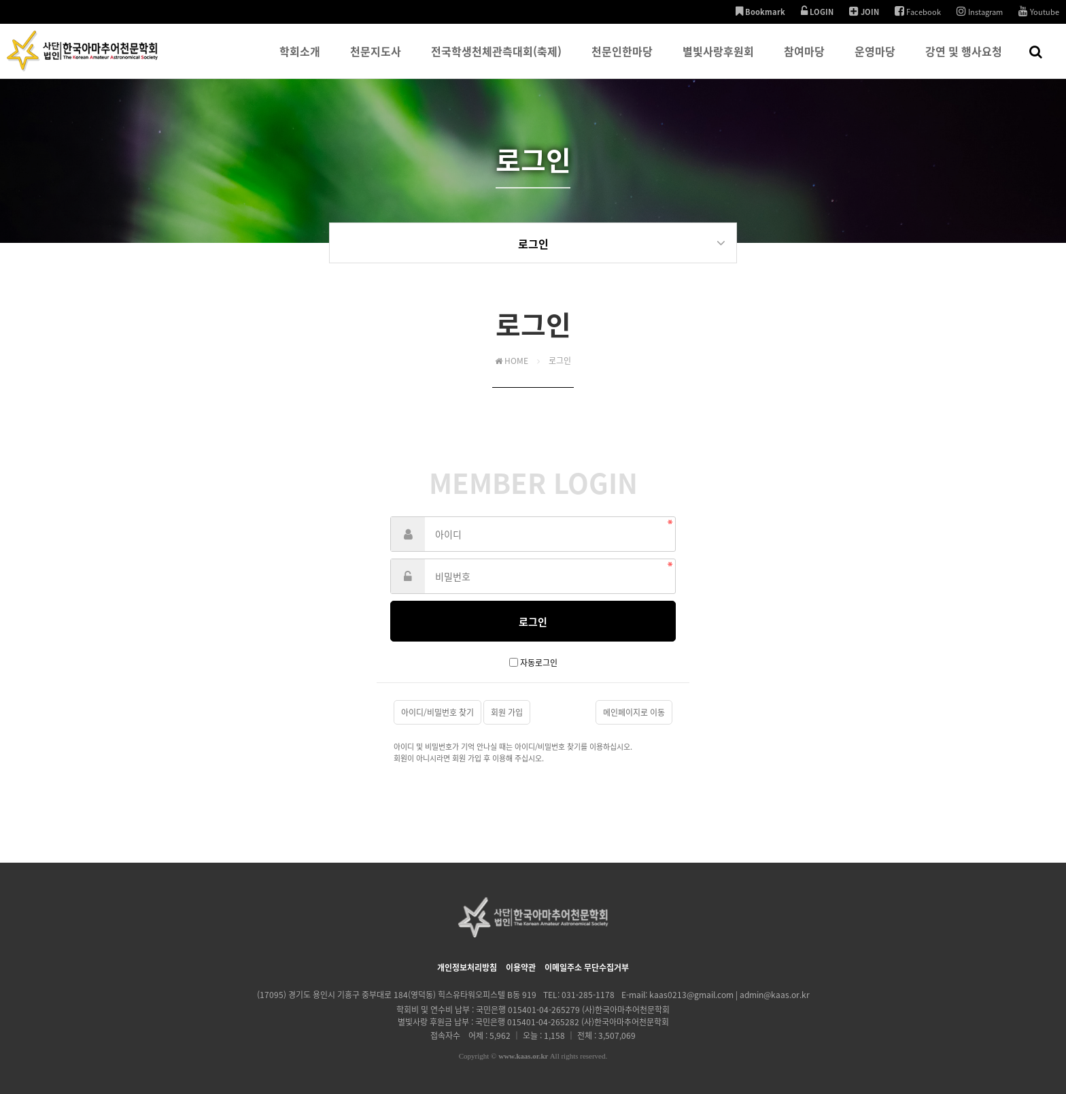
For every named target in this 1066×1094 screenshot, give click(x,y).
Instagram (980, 11)
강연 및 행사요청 (963, 60)
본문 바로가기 (0, 0)
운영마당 (875, 60)
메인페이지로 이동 (634, 712)
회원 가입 (507, 712)
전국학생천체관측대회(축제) (496, 60)
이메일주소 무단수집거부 (587, 967)
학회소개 (299, 60)
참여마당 (804, 60)
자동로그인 (538, 663)
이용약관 (521, 967)
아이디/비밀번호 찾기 (437, 712)
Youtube (1038, 11)
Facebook (918, 11)
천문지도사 (375, 60)
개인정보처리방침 (467, 967)
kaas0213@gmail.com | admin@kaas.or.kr (729, 995)
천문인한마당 (622, 60)
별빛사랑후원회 (718, 60)
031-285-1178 (588, 995)
